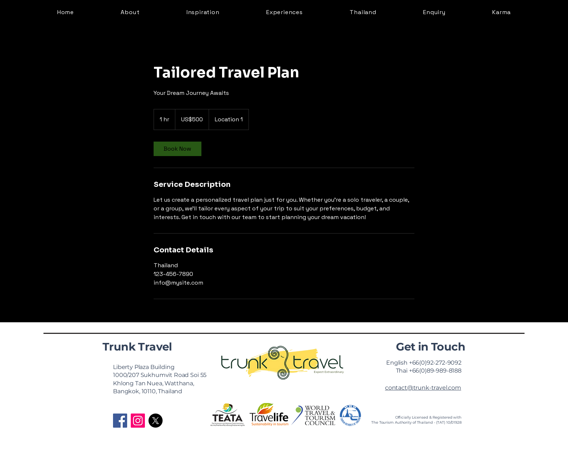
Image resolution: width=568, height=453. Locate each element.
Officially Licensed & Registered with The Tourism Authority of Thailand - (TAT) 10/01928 (416, 420)
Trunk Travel (137, 346)
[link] (177, 149)
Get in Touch (430, 346)
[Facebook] (120, 421)
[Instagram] (138, 421)
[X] (156, 421)
